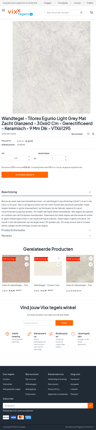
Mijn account (31, 379)
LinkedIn (74, 389)
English (90, 3)
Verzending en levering (57, 379)
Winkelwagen (31, 384)
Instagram (75, 384)
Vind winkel (7, 384)
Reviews (7, 235)
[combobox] (64, 12)
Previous (4, 251)
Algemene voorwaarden (58, 394)
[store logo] (18, 12)
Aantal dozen (44, 153)
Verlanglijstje (31, 389)
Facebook (75, 379)
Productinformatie (13, 230)
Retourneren (53, 384)
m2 (3, 153)
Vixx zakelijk (63, 3)
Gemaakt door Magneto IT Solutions (79, 427)
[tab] (48, 193)
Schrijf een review (9, 134)
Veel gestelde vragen (11, 389)
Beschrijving (9, 191)
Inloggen (48, 3)
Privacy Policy (54, 389)
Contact (77, 3)
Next (91, 251)
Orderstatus (31, 394)
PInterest (74, 394)
